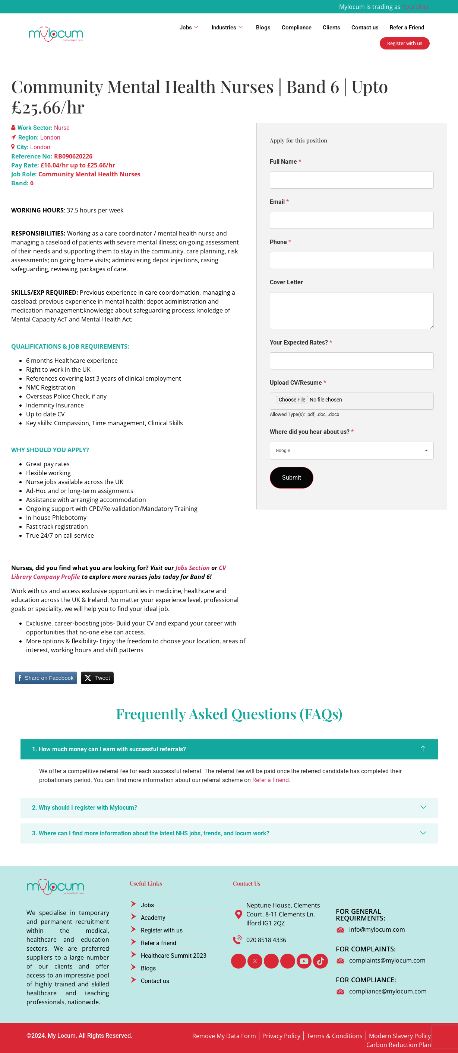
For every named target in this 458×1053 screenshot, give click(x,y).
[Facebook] (238, 961)
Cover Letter (286, 282)
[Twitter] (254, 961)
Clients (331, 27)
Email (279, 201)
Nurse (61, 127)
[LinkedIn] (271, 961)
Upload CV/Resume (298, 382)
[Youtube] (304, 961)
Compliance (297, 27)
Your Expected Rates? (301, 342)
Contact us (365, 27)
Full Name (285, 161)
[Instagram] (287, 961)
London (50, 137)
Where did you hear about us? (312, 431)
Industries (227, 27)
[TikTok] (320, 961)
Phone (280, 242)
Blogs (263, 27)
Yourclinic (416, 7)
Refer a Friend (407, 27)
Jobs (189, 27)
